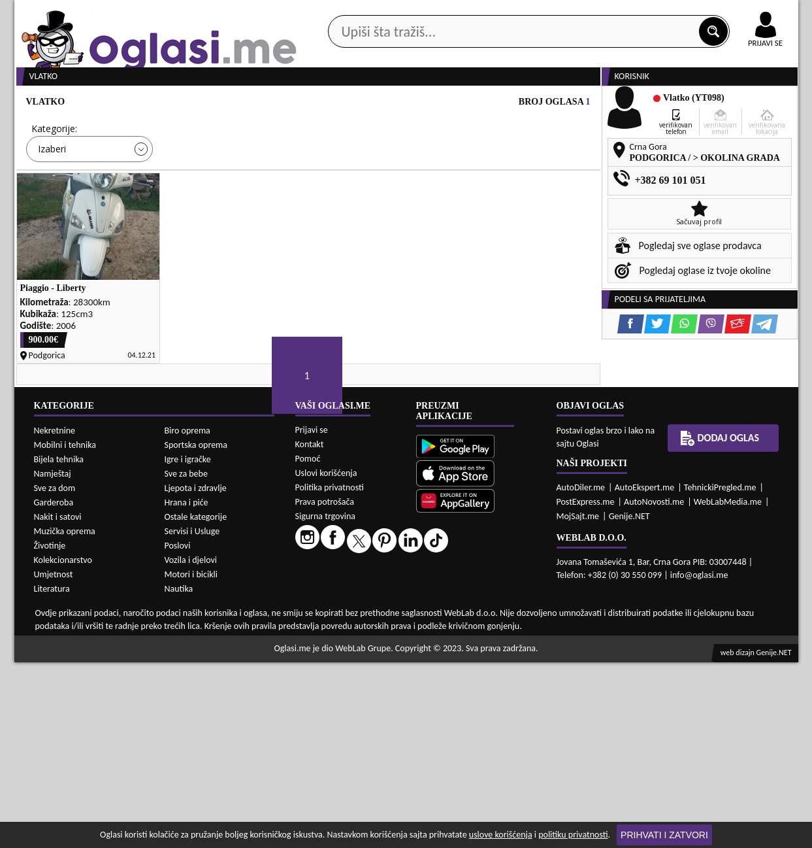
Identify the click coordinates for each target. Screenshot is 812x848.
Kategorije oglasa (98, 103)
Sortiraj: (484, 178)
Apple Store (417, 12)
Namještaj (52, 659)
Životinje (50, 731)
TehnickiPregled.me (720, 673)
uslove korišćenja (500, 834)
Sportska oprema (196, 630)
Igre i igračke (188, 645)
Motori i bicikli (191, 760)
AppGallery (499, 13)
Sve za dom (55, 673)
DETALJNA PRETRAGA (164, 236)
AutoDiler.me (581, 673)
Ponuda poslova (660, 103)
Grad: (333, 178)
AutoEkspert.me (645, 673)
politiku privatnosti (573, 834)
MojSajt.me (578, 701)
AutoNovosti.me (654, 687)
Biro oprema (187, 616)
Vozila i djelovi (191, 745)
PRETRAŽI (452, 236)
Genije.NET (629, 701)
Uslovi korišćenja (326, 658)
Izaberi (52, 198)
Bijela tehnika (59, 645)
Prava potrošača (324, 687)
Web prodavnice (209, 103)
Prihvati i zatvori (664, 835)
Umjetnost (53, 760)
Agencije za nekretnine (435, 103)
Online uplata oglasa (739, 13)
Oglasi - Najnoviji (513, 197)
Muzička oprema (64, 716)
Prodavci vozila (314, 103)
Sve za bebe (186, 659)
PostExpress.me (586, 687)
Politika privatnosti (329, 673)
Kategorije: (54, 178)
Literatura (52, 774)
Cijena (189, 178)
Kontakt (647, 12)
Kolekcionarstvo (63, 745)
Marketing (576, 13)
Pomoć (308, 644)
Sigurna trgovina (325, 701)
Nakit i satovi (58, 702)
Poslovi (178, 731)
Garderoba (54, 688)
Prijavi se (311, 615)
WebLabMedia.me (728, 687)
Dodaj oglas (758, 103)
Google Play (333, 12)
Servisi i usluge (556, 103)
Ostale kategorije (196, 702)
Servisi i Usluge (192, 716)
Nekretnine (55, 616)
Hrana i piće (186, 688)
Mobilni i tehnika (65, 630)
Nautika (179, 774)
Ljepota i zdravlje (196, 673)
